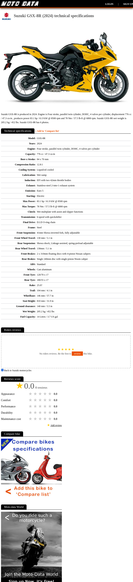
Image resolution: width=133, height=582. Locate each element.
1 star (30, 394)
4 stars (45, 394)
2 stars (35, 394)
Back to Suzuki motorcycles (16, 370)
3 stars (40, 394)
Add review (56, 425)
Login (109, 4)
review (77, 353)
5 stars (50, 394)
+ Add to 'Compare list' (47, 131)
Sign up (128, 4)
